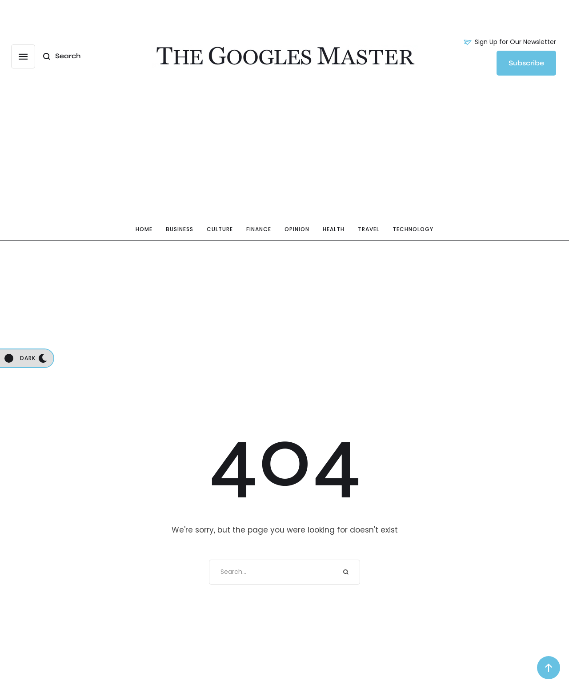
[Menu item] (144, 229)
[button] (510, 42)
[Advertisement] (284, 149)
